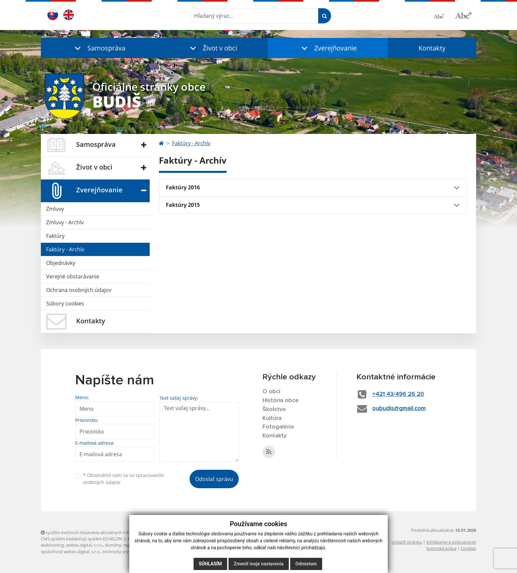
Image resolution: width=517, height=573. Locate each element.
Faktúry (55, 235)
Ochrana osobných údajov (78, 290)
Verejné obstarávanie (72, 276)
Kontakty (431, 48)
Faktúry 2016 (183, 187)
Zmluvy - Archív (65, 222)
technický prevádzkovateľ (128, 552)
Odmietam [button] (306, 563)
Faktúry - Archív (65, 249)
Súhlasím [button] (210, 563)
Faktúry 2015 (183, 204)
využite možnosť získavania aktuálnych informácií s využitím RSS (106, 532)
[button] (98, 48)
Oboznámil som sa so (123, 478)
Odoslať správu (214, 479)
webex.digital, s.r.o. (84, 545)
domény (113, 545)
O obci (271, 392)
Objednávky (60, 263)
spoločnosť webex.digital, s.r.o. (71, 552)
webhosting (52, 545)
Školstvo (274, 409)
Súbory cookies (65, 303)
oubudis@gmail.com (399, 408)
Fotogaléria (278, 427)
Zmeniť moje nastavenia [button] (259, 563)
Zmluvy (55, 208)
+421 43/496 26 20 (398, 394)
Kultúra (272, 418)
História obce (280, 400)
